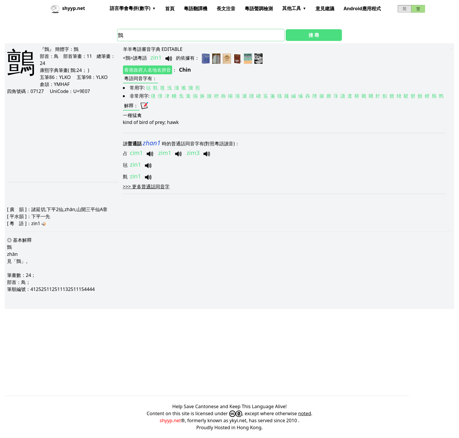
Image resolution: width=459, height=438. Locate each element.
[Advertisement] (62, 138)
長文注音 (226, 8)
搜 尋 (314, 35)
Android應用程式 (362, 8)
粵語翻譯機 (195, 8)
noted (304, 413)
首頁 (169, 8)
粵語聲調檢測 (259, 8)
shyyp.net (170, 420)
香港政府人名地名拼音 (147, 70)
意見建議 (325, 8)
